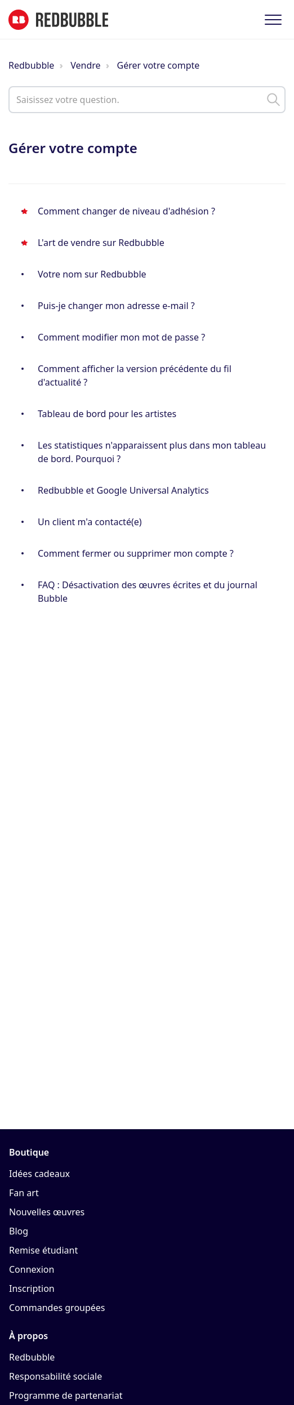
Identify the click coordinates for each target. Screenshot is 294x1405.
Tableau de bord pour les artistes (107, 414)
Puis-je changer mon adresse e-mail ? (116, 305)
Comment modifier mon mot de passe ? (121, 337)
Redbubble (31, 65)
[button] (273, 19)
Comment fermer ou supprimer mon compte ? (136, 553)
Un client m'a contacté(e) (90, 522)
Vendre (85, 65)
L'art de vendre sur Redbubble (101, 242)
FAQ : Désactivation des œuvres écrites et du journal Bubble (147, 592)
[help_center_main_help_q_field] (147, 99)
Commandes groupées (57, 1307)
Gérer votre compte (158, 65)
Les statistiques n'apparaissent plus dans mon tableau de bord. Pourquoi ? (152, 452)
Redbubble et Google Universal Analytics (123, 490)
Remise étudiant (43, 1250)
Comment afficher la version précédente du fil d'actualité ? (134, 375)
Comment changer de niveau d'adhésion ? (126, 211)
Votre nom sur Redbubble (92, 274)
